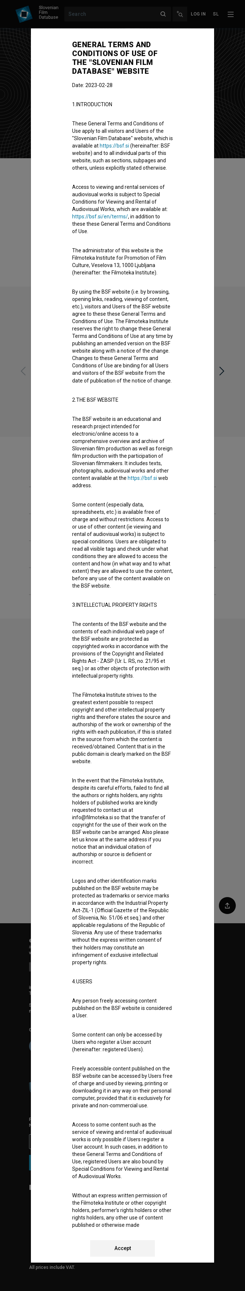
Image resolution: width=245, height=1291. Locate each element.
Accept (122, 1248)
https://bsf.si (114, 146)
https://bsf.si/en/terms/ (100, 216)
